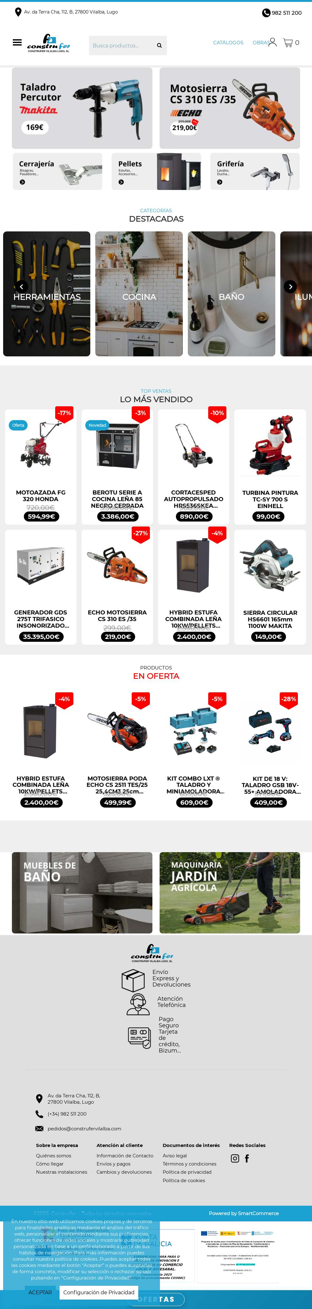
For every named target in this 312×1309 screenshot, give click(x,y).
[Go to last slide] (21, 286)
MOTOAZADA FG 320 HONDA (41, 496)
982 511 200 (287, 13)
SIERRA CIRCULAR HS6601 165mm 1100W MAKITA (270, 619)
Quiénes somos (53, 1156)
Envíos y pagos (113, 1164)
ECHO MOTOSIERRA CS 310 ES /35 (117, 616)
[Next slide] (290, 286)
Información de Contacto (125, 1156)
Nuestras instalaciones (61, 1172)
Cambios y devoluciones (124, 1172)
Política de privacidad (187, 1172)
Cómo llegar (50, 1164)
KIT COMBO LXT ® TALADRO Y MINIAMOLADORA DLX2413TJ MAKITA (193, 785)
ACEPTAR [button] (40, 1292)
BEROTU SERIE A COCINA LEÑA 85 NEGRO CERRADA (117, 499)
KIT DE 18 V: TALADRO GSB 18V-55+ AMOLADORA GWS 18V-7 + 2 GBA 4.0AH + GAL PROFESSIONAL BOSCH (270, 785)
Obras (261, 43)
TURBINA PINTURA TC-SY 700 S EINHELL (270, 499)
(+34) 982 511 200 (67, 1114)
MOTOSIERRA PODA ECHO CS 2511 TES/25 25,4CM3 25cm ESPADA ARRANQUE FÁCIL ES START (117, 785)
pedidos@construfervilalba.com (84, 1129)
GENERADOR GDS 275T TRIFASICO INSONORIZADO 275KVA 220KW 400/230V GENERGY (40, 619)
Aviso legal (175, 1156)
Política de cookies (184, 1180)
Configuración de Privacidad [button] (99, 1292)
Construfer (57, 43)
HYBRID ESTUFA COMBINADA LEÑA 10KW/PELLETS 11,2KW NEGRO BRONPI (193, 619)
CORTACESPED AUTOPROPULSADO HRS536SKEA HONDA (193, 499)
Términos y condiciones (189, 1164)
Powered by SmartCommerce (244, 1213)
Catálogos (228, 43)
